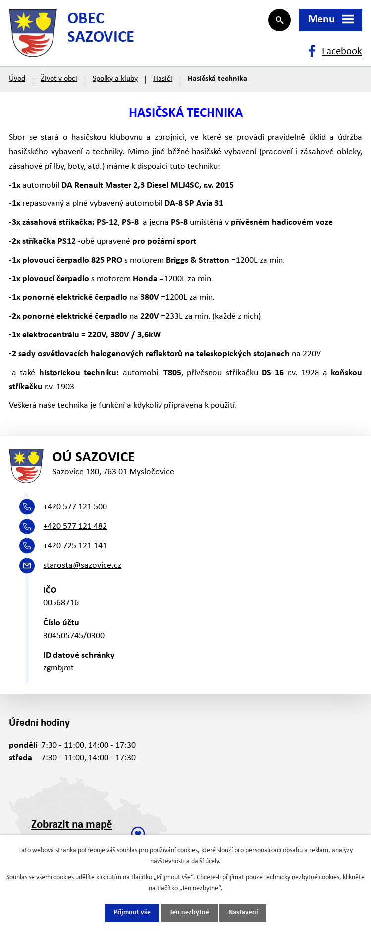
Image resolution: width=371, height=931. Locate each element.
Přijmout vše (132, 913)
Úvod (17, 80)
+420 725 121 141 (75, 548)
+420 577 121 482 (75, 528)
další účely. (206, 861)
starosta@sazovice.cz (82, 568)
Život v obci (59, 80)
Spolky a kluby (115, 80)
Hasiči (162, 80)
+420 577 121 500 (75, 509)
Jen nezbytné (189, 913)
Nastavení (243, 913)
